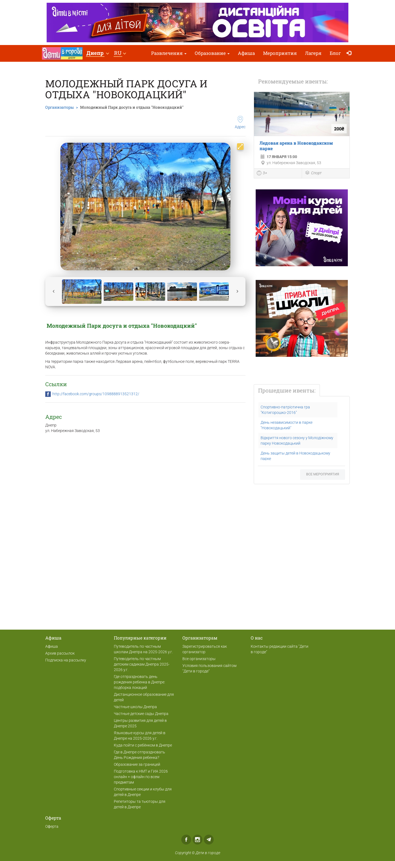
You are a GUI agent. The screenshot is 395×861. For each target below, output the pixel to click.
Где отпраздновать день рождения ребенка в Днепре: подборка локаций (139, 682)
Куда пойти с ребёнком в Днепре (143, 745)
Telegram (209, 840)
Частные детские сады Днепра (141, 713)
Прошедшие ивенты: (286, 390)
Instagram (197, 840)
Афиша (246, 53)
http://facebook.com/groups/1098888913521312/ (95, 394)
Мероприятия (280, 53)
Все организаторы (199, 659)
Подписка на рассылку (65, 660)
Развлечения (169, 53)
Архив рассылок (60, 653)
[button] (97, 53)
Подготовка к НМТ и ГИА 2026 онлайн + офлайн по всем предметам (141, 776)
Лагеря (313, 53)
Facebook (186, 840)
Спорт (313, 173)
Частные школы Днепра (135, 707)
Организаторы (59, 107)
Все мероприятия (322, 474)
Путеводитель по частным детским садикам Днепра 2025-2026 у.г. (142, 664)
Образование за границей (137, 764)
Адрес (240, 122)
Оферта (51, 826)
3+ (262, 174)
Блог (335, 53)
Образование (212, 53)
